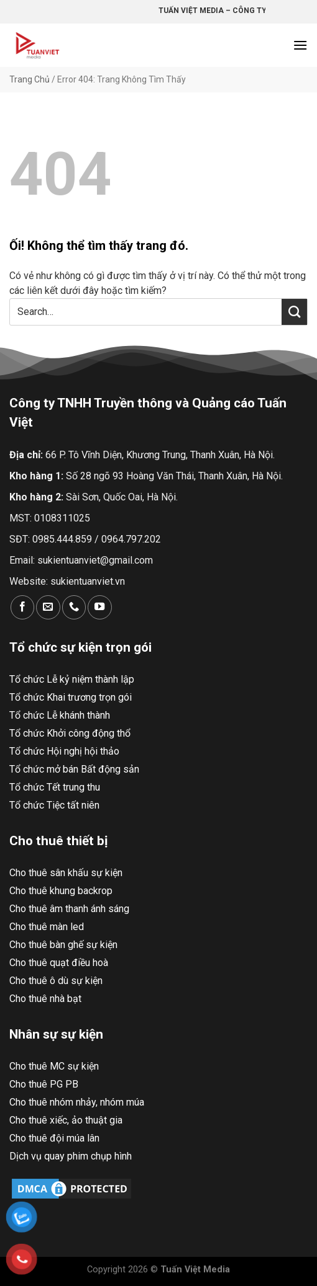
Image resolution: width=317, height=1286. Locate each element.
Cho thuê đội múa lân (54, 1138)
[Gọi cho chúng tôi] (74, 607)
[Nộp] (294, 312)
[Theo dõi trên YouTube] (99, 607)
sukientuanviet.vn (87, 581)
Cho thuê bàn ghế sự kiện (63, 945)
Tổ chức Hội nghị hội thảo (64, 751)
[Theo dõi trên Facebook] (22, 607)
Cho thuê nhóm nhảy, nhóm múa (76, 1102)
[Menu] (300, 45)
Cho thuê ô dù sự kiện (56, 981)
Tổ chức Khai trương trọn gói (70, 697)
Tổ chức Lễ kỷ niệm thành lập (71, 679)
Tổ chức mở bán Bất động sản (74, 769)
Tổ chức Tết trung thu (54, 787)
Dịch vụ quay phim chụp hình (70, 1156)
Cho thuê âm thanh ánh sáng (69, 909)
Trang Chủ (29, 79)
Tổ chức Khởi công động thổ (70, 733)
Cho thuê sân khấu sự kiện (65, 873)
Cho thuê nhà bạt (45, 998)
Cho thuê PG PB (43, 1084)
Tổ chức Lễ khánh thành (59, 715)
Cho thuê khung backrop (61, 891)
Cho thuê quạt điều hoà (58, 963)
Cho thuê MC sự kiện (54, 1066)
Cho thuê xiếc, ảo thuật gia (65, 1120)
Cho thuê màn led (46, 927)
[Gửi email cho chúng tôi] (48, 607)
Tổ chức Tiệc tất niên (54, 805)
